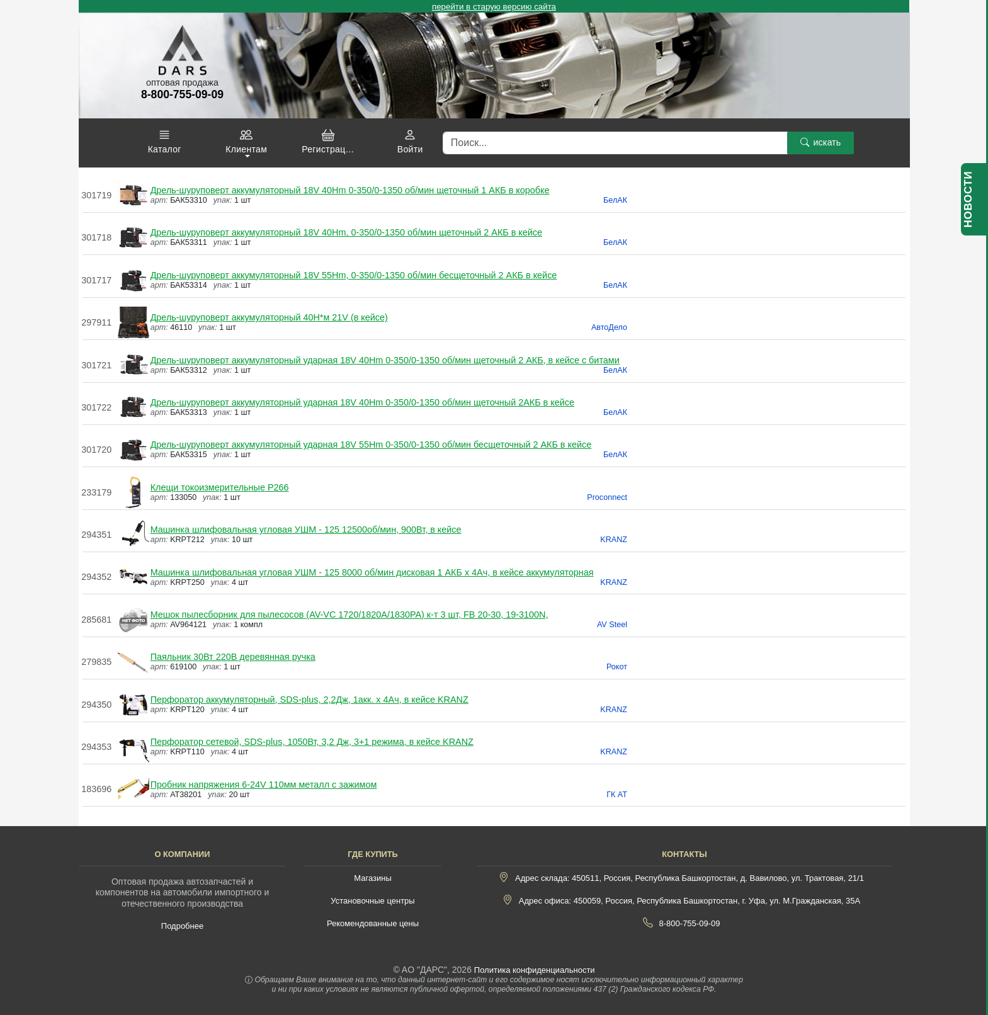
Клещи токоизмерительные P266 (219, 487)
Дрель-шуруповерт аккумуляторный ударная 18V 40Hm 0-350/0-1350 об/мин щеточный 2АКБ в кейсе (362, 402)
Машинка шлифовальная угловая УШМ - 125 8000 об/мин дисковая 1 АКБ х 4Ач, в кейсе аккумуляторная (372, 572)
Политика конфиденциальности (534, 970)
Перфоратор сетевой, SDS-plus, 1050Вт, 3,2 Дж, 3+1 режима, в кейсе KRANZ (312, 742)
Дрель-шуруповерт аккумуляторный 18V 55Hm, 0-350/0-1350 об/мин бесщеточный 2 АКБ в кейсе (353, 275)
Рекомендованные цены (373, 923)
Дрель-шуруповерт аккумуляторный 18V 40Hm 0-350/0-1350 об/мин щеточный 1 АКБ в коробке (350, 190)
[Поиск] (615, 143)
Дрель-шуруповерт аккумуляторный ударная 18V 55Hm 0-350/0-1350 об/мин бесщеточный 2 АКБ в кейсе (371, 444)
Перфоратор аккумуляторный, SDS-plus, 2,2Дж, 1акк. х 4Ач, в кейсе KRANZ (309, 700)
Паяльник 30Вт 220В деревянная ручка (232, 657)
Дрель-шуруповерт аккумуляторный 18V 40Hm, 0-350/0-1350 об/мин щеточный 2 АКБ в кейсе (346, 232)
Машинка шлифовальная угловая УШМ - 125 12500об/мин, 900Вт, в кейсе (306, 530)
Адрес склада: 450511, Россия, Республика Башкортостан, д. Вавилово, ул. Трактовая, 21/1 (689, 878)
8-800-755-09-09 (689, 923)
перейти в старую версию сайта (494, 6)
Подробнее (182, 926)
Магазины (373, 878)
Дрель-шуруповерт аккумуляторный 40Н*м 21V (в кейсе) (269, 317)
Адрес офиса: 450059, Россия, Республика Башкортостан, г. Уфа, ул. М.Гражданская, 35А (689, 900)
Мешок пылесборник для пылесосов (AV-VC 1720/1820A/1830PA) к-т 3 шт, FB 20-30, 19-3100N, (349, 615)
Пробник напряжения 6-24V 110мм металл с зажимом (263, 785)
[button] (164, 141)
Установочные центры (372, 900)
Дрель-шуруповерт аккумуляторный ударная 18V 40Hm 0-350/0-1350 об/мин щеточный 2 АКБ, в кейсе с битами (385, 360)
